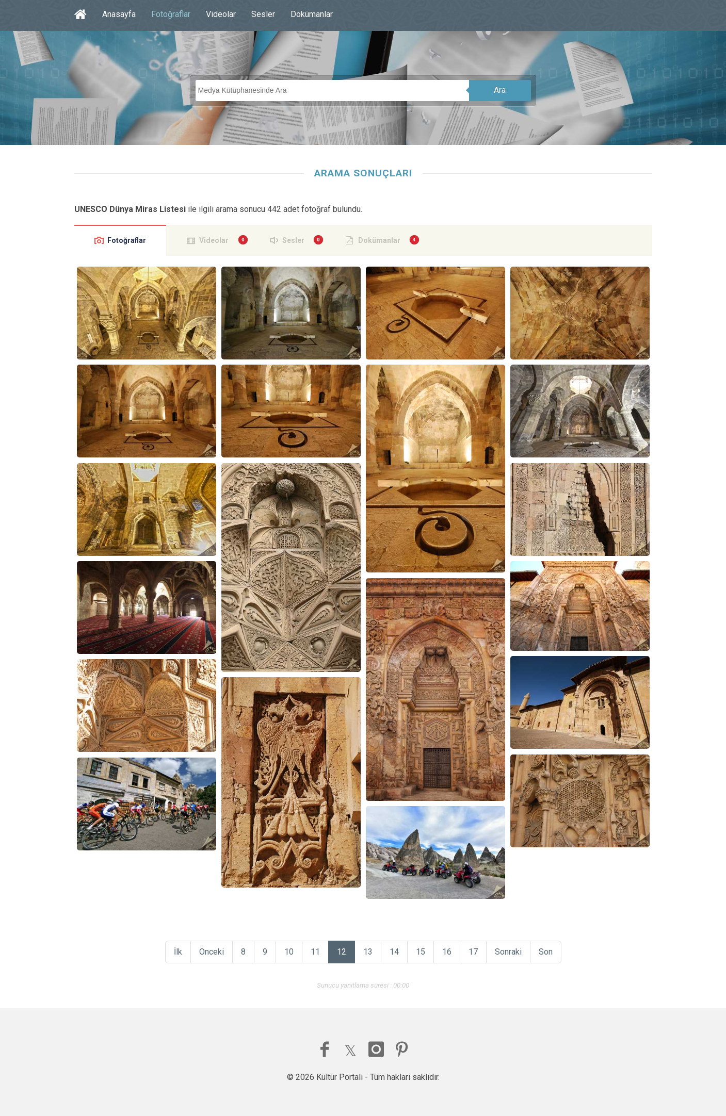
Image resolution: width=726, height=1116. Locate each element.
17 (473, 952)
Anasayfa (119, 14)
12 (341, 952)
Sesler (263, 14)
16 (446, 952)
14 (394, 952)
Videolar (221, 14)
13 (368, 952)
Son (546, 952)
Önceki (211, 952)
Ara (500, 90)
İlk (178, 952)
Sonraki (508, 952)
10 (289, 952)
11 (315, 952)
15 (420, 952)
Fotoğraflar (170, 14)
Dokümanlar (312, 14)
